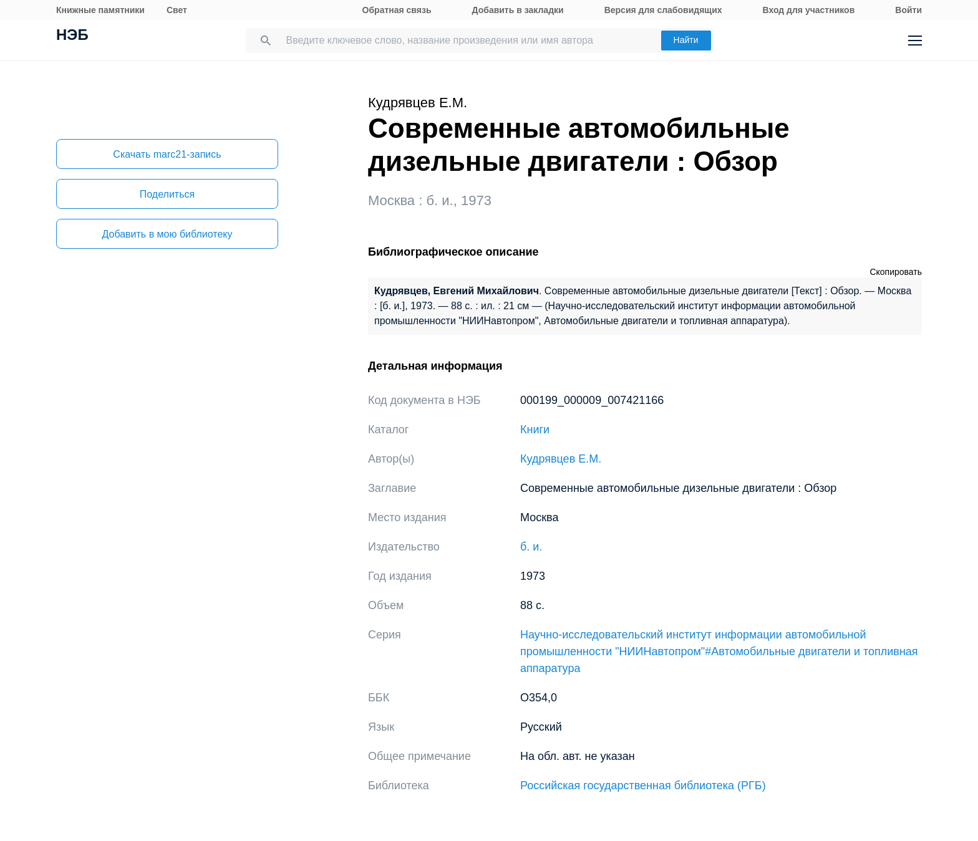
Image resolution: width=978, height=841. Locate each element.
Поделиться (167, 194)
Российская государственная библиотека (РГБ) (643, 785)
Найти (686, 40)
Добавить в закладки (518, 10)
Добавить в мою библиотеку (167, 234)
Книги (535, 429)
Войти (908, 10)
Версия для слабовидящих (663, 10)
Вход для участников (809, 10)
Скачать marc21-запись (167, 154)
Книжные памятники (100, 10)
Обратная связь (397, 10)
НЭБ (72, 36)
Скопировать (895, 272)
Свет (177, 10)
